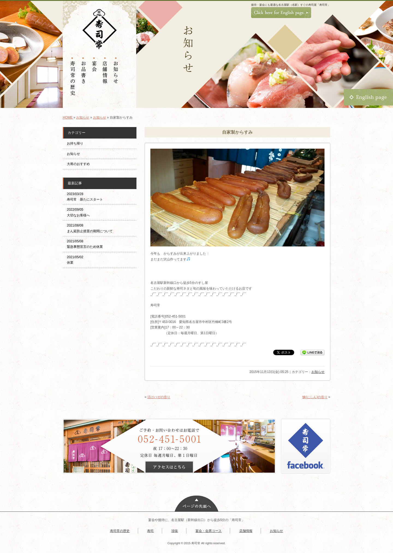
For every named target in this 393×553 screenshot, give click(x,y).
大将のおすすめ (78, 164)
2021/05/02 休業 (75, 259)
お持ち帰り (77, 143)
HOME (68, 117)
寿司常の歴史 (120, 531)
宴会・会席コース (208, 531)
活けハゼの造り (158, 397)
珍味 (174, 531)
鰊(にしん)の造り (314, 397)
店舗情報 (245, 531)
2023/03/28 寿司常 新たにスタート (85, 196)
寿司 (150, 531)
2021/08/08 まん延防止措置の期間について (90, 228)
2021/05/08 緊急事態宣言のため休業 (85, 244)
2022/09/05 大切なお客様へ (78, 212)
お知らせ (82, 117)
